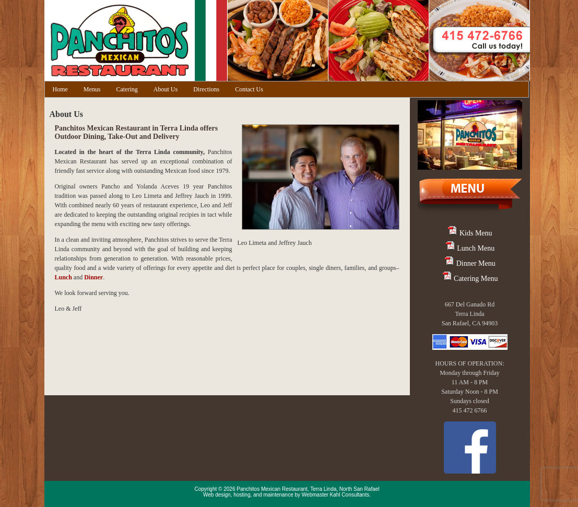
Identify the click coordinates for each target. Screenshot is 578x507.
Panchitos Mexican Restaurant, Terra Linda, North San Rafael (308, 489)
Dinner (93, 277)
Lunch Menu (469, 248)
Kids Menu (469, 233)
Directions (206, 89)
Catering (127, 89)
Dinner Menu (470, 263)
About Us (166, 89)
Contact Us (249, 89)
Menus (92, 89)
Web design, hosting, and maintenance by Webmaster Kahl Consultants (286, 495)
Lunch (63, 277)
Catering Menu (470, 278)
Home (60, 89)
